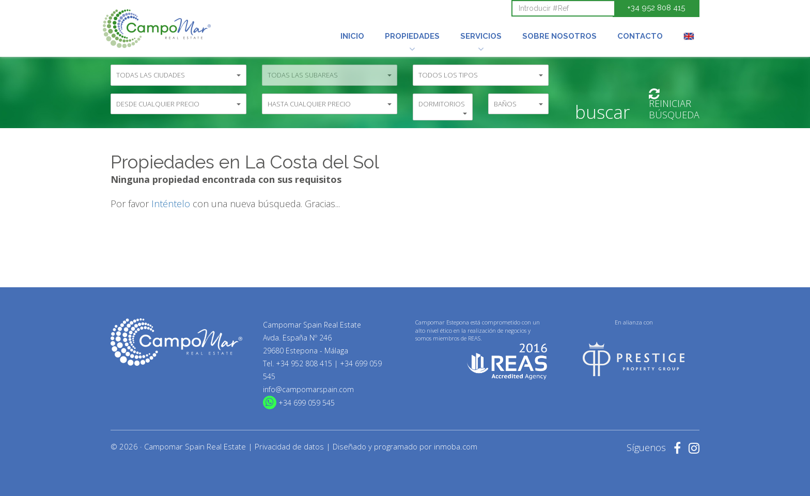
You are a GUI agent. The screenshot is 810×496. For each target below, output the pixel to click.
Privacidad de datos (289, 446)
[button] (412, 22)
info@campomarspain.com (308, 389)
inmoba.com (455, 446)
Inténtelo (170, 203)
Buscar (602, 112)
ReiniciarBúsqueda (674, 104)
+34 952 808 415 (656, 7)
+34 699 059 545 (306, 403)
